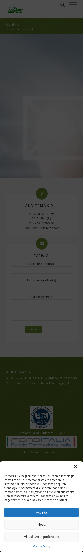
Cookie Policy (41, 546)
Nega (42, 524)
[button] (76, 467)
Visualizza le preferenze (41, 537)
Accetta (41, 512)
